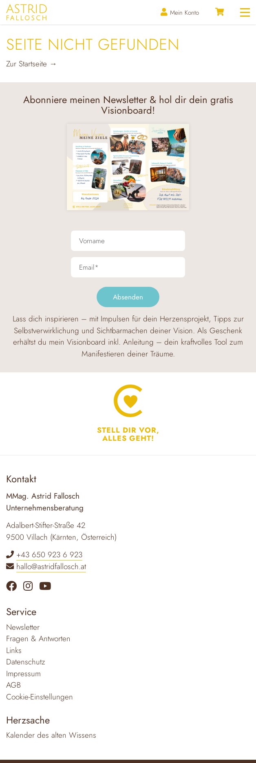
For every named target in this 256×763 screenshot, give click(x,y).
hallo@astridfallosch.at (51, 566)
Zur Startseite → (31, 63)
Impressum (23, 673)
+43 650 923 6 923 (49, 554)
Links (14, 650)
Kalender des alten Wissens (51, 735)
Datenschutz (25, 661)
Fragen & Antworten (38, 638)
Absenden (128, 297)
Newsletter (23, 627)
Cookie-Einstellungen (39, 696)
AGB (13, 684)
